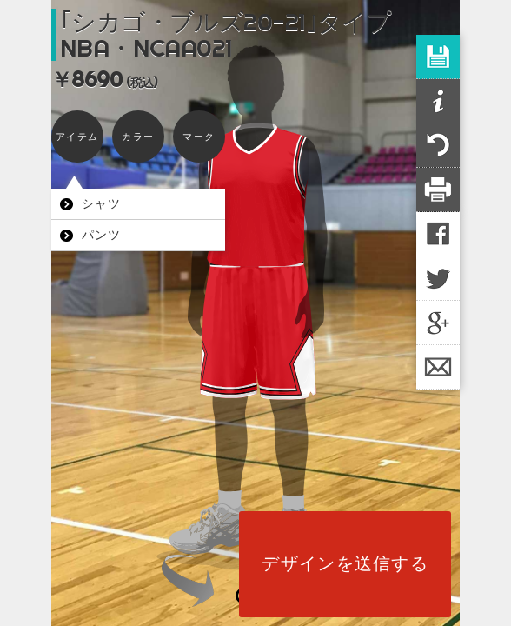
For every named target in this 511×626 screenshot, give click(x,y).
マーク (198, 136)
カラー (138, 136)
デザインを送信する (345, 563)
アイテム (77, 136)
